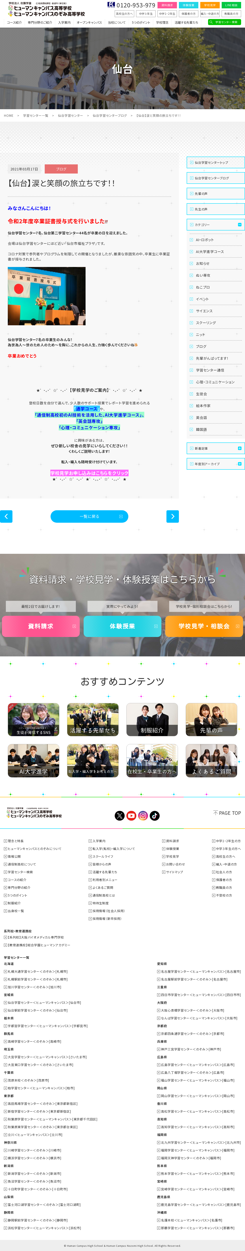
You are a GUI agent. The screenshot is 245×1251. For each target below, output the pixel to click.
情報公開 (14, 856)
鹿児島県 (163, 1196)
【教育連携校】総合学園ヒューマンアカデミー (39, 945)
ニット (200, 334)
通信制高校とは (104, 895)
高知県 (162, 1119)
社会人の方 (224, 872)
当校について (117, 22)
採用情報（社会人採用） (109, 910)
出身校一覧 (16, 910)
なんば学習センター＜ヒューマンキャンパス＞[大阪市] (199, 1018)
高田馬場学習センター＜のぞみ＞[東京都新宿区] (43, 1103)
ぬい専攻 (203, 275)
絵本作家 (203, 405)
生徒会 (201, 393)
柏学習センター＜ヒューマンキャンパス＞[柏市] (41, 1088)
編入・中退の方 (210, 14)
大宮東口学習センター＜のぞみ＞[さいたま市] (41, 1064)
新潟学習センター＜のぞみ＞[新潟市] (34, 1173)
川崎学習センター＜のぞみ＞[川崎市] (34, 1150)
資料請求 (167, 5)
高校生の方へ (124, 14)
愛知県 (162, 963)
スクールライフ (103, 856)
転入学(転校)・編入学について (114, 848)
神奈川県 (10, 1142)
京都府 (162, 1025)
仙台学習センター (70, 115)
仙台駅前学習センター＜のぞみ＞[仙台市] (38, 1010)
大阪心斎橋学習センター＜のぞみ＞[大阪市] (192, 1010)
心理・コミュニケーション (215, 381)
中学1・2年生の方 (228, 840)
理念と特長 (16, 840)
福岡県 (162, 1134)
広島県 (162, 1057)
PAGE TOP (230, 812)
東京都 (9, 1095)
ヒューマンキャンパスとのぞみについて (35, 848)
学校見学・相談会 (204, 626)
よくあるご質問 (103, 887)
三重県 (162, 987)
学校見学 (210, 5)
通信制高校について (22, 864)
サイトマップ (174, 872)
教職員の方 (231, 14)
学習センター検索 (226, 22)
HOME (8, 115)
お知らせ (203, 263)
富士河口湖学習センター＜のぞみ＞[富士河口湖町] (44, 1204)
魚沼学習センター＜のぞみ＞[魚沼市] (34, 1181)
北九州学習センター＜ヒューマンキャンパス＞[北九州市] (201, 1142)
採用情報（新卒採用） (107, 918)
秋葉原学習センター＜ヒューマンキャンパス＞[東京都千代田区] (53, 1119)
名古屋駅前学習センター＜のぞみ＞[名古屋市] (194, 979)
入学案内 (64, 22)
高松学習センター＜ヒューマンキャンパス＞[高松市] (197, 1111)
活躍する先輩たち (186, 22)
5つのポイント (141, 22)
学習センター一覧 (35, 115)
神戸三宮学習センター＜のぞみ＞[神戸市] (191, 1049)
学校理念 (162, 22)
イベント (202, 298)
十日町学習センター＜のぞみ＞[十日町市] (38, 1189)
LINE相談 (231, 5)
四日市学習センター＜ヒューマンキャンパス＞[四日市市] (201, 994)
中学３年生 (146, 14)
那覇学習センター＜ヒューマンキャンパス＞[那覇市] (197, 1228)
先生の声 (201, 209)
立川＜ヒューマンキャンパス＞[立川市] (35, 1134)
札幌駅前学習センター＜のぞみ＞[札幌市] (38, 979)
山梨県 (9, 1196)
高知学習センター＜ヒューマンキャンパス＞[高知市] (197, 1127)
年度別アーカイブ (207, 463)
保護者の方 (189, 14)
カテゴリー (202, 224)
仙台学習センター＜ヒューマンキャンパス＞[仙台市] (44, 1002)
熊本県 (162, 1165)
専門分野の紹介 (19, 887)
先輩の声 (201, 193)
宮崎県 (162, 1181)
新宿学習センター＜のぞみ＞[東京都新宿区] (39, 1111)
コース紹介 (14, 22)
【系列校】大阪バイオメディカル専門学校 (36, 937)
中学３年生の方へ (228, 848)
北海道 (9, 963)
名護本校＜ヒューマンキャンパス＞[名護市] (191, 1220)
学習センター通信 (210, 370)
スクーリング (206, 322)
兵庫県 (162, 1041)
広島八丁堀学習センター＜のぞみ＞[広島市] (192, 1072)
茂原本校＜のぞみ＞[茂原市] (28, 1080)
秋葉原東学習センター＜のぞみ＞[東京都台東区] (43, 1127)
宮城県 (9, 994)
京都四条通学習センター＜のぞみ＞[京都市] (192, 1033)
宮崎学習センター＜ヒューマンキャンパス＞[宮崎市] (197, 1189)
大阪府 (162, 1002)
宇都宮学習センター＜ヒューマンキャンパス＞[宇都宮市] (48, 1025)
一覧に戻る (89, 516)
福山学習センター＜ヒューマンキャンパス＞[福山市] (197, 1080)
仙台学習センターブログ (110, 115)
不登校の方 (224, 895)
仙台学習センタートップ (211, 162)
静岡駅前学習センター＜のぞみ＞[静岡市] (38, 1220)
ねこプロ (203, 287)
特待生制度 (101, 903)
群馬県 (9, 1033)
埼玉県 (9, 1049)
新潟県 (9, 1165)
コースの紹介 (17, 879)
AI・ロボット (205, 239)
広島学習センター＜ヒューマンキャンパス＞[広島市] (197, 1064)
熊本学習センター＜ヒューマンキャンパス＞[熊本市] (197, 1173)
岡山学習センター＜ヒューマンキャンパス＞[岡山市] (197, 1095)
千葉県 (9, 1072)
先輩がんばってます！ (212, 358)
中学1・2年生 (167, 14)
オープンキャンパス (89, 22)
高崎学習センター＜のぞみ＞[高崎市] (34, 1041)
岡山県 (162, 1088)
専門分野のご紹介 (40, 22)
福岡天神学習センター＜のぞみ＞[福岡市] (191, 1158)
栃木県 (9, 1018)
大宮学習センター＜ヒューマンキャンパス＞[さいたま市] (47, 1057)
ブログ (201, 346)
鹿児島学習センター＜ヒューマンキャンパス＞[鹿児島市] (201, 1204)
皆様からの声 (102, 864)
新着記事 (201, 448)
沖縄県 (162, 1212)
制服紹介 (14, 903)
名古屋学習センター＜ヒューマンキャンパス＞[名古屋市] (201, 971)
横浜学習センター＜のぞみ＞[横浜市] (34, 1158)
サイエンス (204, 310)
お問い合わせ (175, 864)
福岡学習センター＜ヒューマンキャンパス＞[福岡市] (197, 1150)
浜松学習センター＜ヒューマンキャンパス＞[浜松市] (44, 1228)
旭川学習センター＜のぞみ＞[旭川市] (34, 987)
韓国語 (201, 429)
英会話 (201, 417)
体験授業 (188, 5)
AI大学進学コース (210, 251)
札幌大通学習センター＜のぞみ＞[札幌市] (38, 971)
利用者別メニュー (105, 879)
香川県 (162, 1103)
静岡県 (9, 1212)
